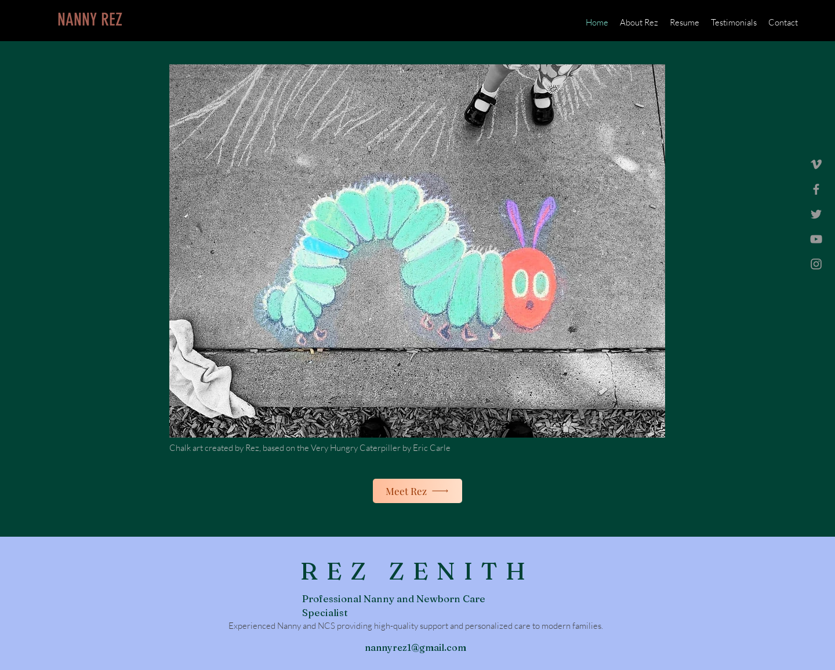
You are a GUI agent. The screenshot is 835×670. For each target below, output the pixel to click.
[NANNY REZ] (90, 19)
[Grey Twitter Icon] (816, 214)
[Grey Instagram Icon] (816, 264)
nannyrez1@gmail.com (415, 647)
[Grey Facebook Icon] (816, 189)
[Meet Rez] (417, 491)
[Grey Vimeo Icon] (816, 164)
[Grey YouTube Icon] (816, 239)
